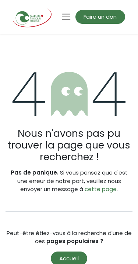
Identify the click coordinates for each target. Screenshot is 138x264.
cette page (101, 189)
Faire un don (100, 17)
